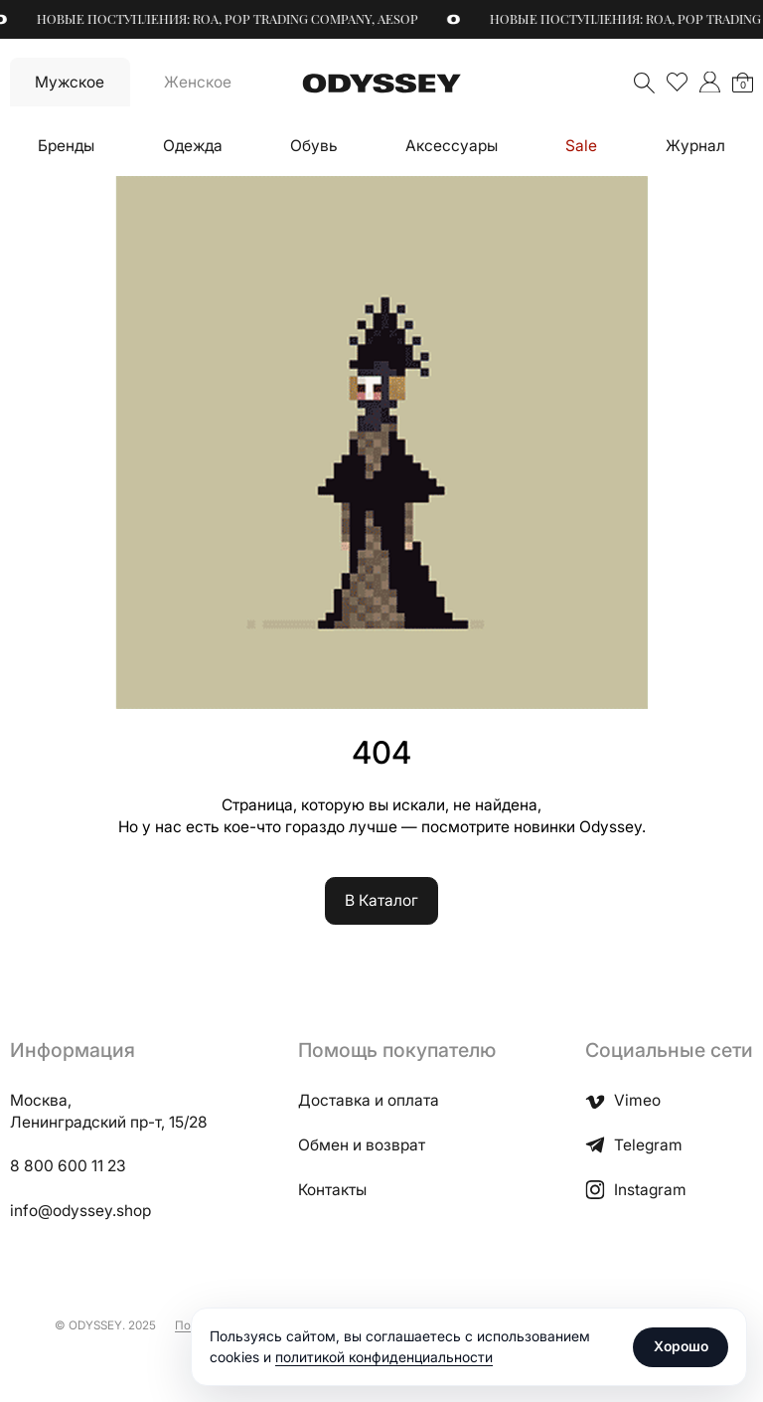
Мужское (69, 82)
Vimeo (623, 1100)
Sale (581, 145)
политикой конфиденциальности (384, 1356)
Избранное (677, 82)
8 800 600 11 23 (68, 1165)
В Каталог (381, 900)
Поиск (644, 83)
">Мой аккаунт (709, 82)
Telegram (634, 1145)
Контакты (332, 1189)
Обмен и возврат (361, 1145)
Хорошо (681, 1345)
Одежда (193, 145)
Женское (197, 82)
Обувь (314, 145)
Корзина (743, 85)
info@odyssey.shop (80, 1210)
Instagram (636, 1189)
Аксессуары (451, 145)
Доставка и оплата (368, 1100)
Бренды (66, 145)
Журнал (695, 145)
